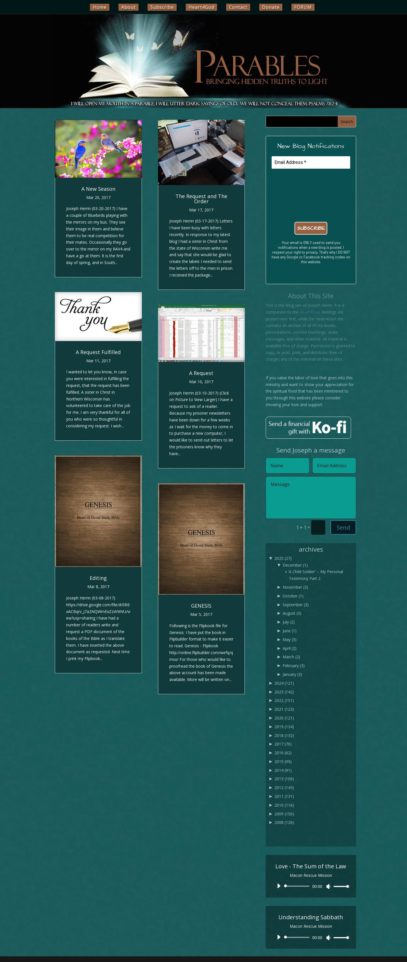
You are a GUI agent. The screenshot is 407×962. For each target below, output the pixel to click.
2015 (283, 761)
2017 (283, 744)
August (292, 613)
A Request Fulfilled (98, 352)
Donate (271, 7)
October (293, 596)
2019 (284, 726)
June (289, 630)
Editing (98, 578)
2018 (284, 735)
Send (343, 527)
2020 (284, 718)
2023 (284, 692)
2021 (284, 709)
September (296, 604)
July (289, 622)
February (294, 665)
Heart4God (201, 7)
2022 (284, 700)
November (295, 587)
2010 (284, 805)
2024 (284, 683)
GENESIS (201, 605)
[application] (311, 886)
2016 (283, 752)
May (289, 639)
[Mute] (328, 886)
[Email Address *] (311, 162)
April (289, 648)
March (291, 656)
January (292, 674)
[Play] (278, 885)
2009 (284, 814)
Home (100, 7)
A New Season (98, 188)
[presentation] (295, 194)
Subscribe (162, 7)
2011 (284, 796)
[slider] (297, 886)
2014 (283, 770)
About (128, 7)
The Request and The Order (201, 199)
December (295, 565)
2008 (284, 822)
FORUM (303, 7)
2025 (283, 558)
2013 (284, 778)
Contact (238, 7)
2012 (284, 787)
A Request (201, 373)
